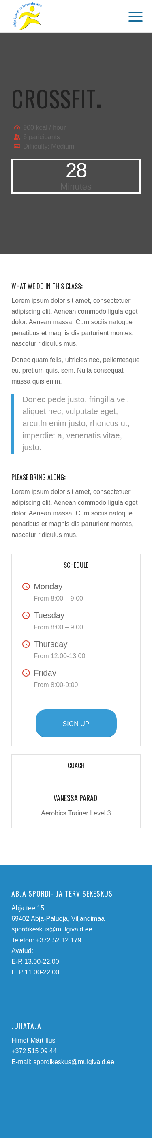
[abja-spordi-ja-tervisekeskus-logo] (63, 16)
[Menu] (129, 17)
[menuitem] (129, 17)
